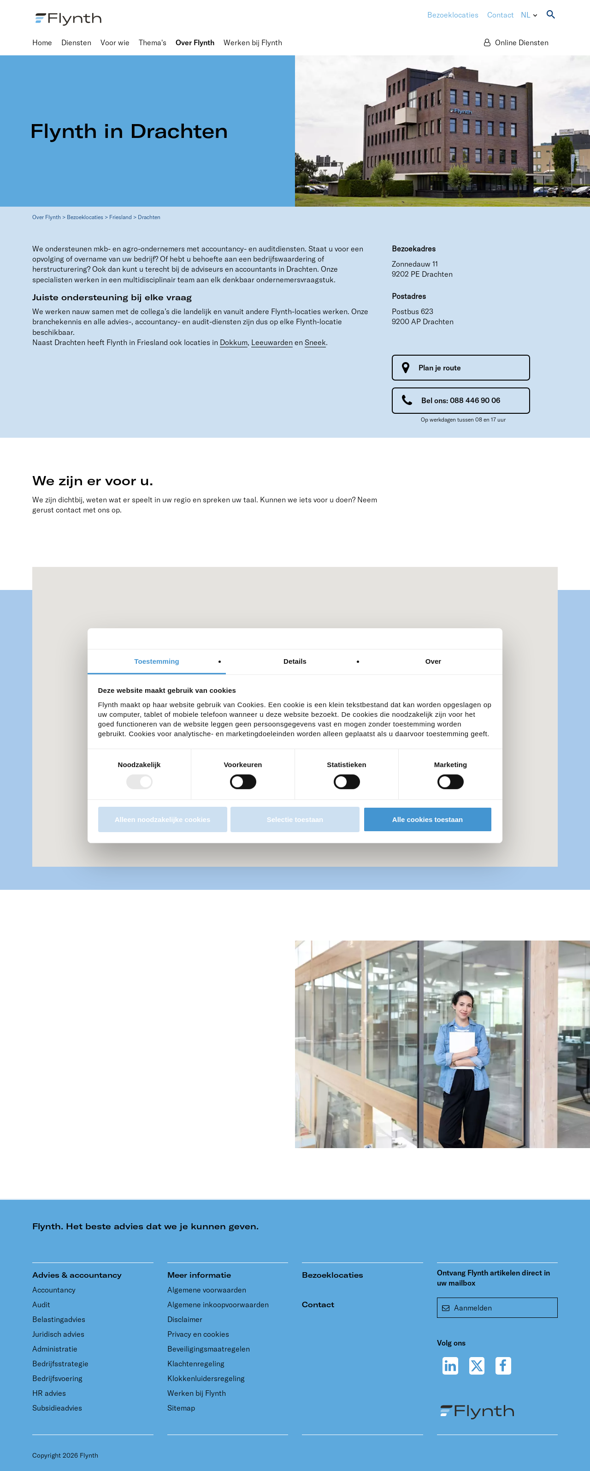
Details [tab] (295, 661)
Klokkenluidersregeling (206, 1378)
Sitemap (181, 1407)
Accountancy (54, 1289)
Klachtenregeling (195, 1363)
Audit (41, 1304)
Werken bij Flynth (196, 1393)
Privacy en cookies (198, 1334)
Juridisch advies (58, 1334)
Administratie (54, 1348)
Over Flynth (46, 217)
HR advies (49, 1393)
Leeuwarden (272, 342)
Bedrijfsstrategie (60, 1363)
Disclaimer (184, 1319)
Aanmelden (467, 1307)
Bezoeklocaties (85, 217)
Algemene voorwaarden (206, 1289)
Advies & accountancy (77, 1275)
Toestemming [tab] (156, 661)
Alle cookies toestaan (427, 819)
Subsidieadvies (57, 1407)
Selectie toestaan (295, 819)
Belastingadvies (58, 1319)
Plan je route (440, 367)
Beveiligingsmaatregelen (208, 1348)
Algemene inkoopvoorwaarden (218, 1304)
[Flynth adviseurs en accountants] (68, 18)
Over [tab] (433, 661)
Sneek (315, 342)
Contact (500, 14)
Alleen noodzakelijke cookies (163, 819)
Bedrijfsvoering (57, 1378)
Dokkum (234, 342)
